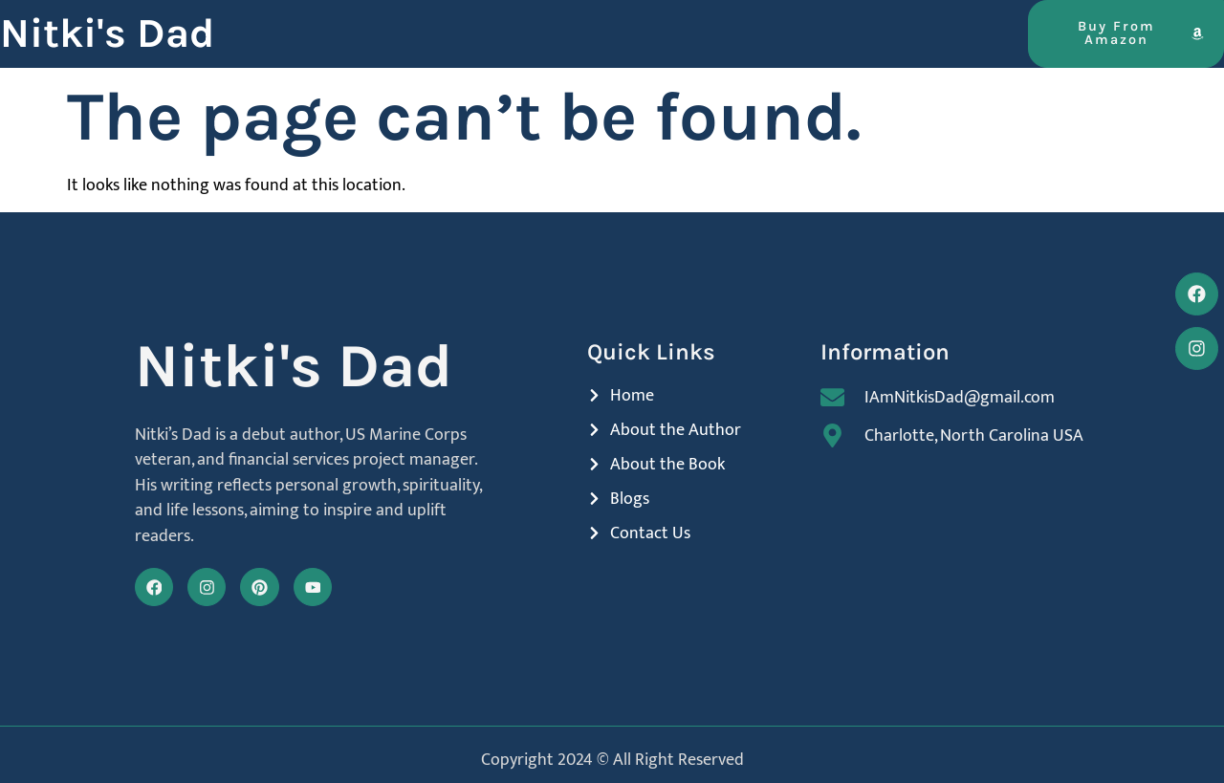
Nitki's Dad (107, 33)
